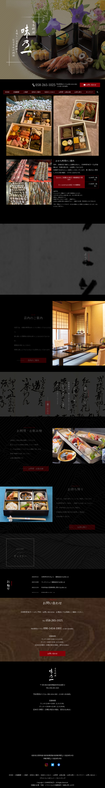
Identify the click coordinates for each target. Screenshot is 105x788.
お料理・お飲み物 (67, 89)
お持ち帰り (81, 89)
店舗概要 (17, 89)
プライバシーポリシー (47, 778)
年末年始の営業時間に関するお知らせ (54, 587)
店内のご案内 (37, 89)
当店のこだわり (52, 89)
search (5, 92)
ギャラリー (93, 89)
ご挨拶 (26, 89)
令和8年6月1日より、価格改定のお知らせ (55, 577)
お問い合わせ (90, 85)
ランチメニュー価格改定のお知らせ (53, 582)
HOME (7, 89)
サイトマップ (60, 778)
